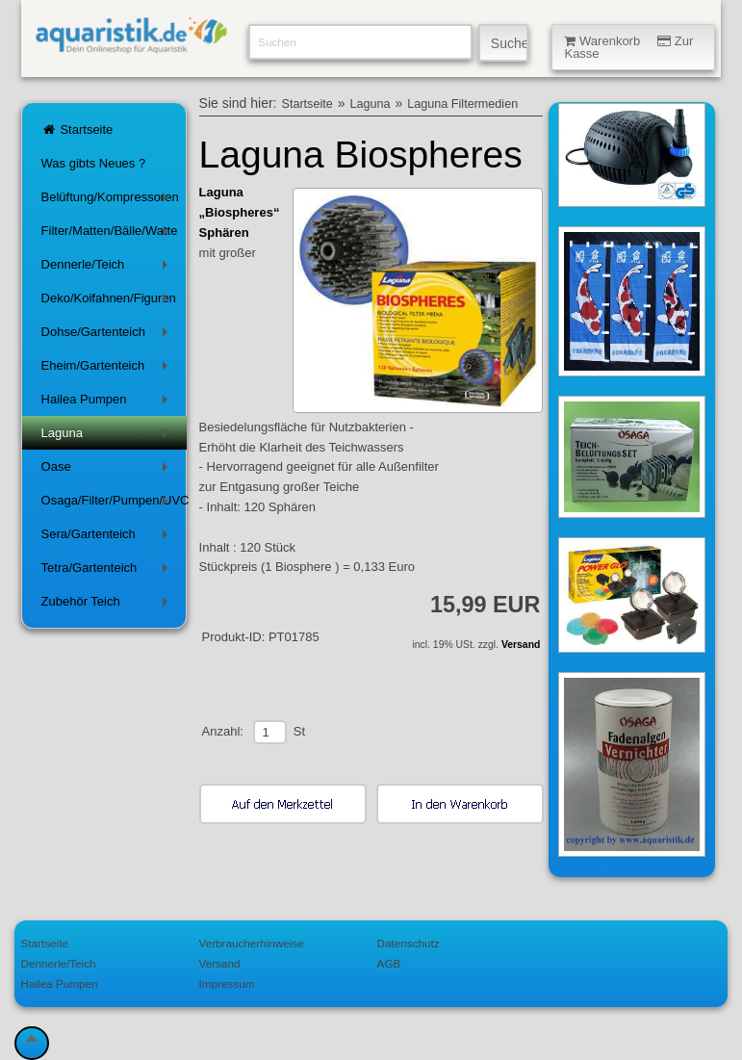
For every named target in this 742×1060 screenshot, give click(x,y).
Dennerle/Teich (108, 268)
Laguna (108, 437)
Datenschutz (408, 943)
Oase (108, 470)
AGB (389, 963)
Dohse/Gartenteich (108, 335)
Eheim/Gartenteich (108, 369)
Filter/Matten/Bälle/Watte (109, 234)
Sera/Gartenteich (108, 538)
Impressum (227, 983)
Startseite (77, 129)
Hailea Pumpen (108, 403)
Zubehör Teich (108, 605)
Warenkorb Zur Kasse (628, 47)
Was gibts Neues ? (93, 163)
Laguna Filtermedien (462, 104)
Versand (520, 644)
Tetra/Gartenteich (108, 571)
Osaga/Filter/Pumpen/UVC (114, 504)
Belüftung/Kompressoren (110, 201)
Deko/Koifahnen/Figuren (108, 302)
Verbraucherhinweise (251, 943)
